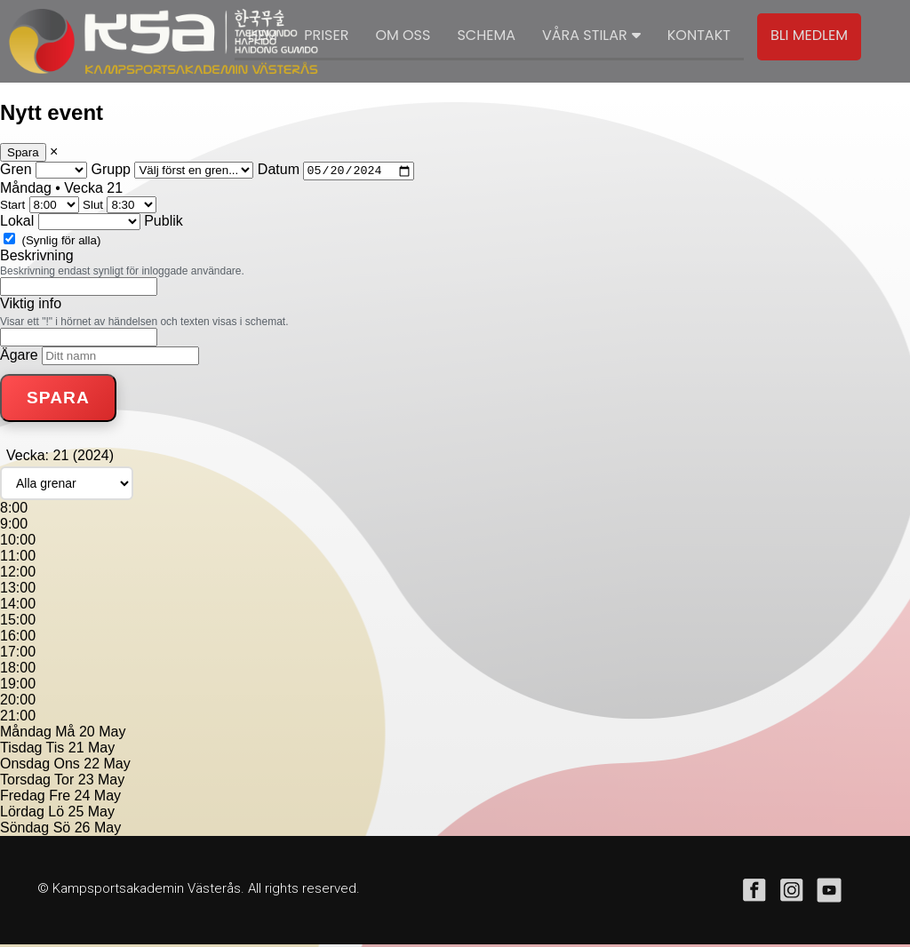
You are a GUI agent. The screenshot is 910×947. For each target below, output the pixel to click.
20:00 (18, 702)
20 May (102, 734)
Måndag (26, 734)
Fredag (22, 798)
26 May (98, 830)
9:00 (14, 526)
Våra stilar (591, 35)
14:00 (18, 606)
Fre (59, 798)
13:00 (18, 590)
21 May (91, 750)
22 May (107, 766)
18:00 (18, 670)
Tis (55, 750)
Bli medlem (809, 35)
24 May (98, 798)
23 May (101, 782)
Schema (486, 35)
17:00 (18, 654)
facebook (754, 892)
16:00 (18, 638)
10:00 (18, 542)
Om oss (402, 35)
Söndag (24, 830)
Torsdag (25, 782)
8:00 (14, 510)
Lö (56, 814)
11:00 (18, 558)
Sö (62, 830)
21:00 (18, 718)
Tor (64, 782)
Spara (23, 152)
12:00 (18, 574)
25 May (91, 814)
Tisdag (21, 750)
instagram (791, 892)
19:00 (18, 686)
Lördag (22, 814)
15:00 (18, 622)
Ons (67, 766)
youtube (829, 892)
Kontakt (698, 35)
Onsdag (25, 766)
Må (65, 734)
